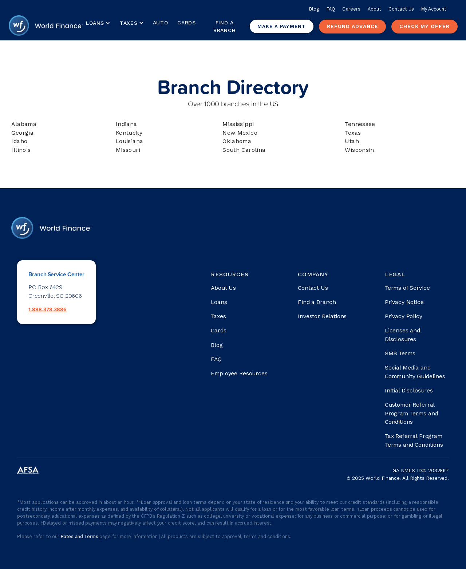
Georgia (22, 132)
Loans (219, 302)
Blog (314, 9)
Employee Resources (239, 373)
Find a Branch (224, 26)
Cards (186, 22)
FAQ (331, 9)
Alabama (23, 123)
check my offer (424, 26)
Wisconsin (359, 149)
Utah (352, 141)
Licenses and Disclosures (402, 335)
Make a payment (281, 26)
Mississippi (238, 123)
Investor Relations (322, 316)
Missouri (128, 149)
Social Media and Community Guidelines (415, 372)
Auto (160, 22)
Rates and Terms (80, 536)
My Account (434, 9)
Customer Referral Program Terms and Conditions (411, 413)
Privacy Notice (404, 302)
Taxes (129, 23)
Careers (351, 9)
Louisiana (129, 141)
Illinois (21, 149)
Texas (353, 132)
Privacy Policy (403, 316)
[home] (46, 26)
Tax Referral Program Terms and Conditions (414, 440)
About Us (223, 287)
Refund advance (352, 26)
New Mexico (239, 132)
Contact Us (401, 9)
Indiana (126, 123)
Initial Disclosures (409, 390)
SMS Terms (400, 353)
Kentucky (129, 132)
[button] (97, 23)
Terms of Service (407, 287)
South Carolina (243, 149)
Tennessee (360, 123)
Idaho (19, 141)
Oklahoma (236, 141)
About (374, 9)
